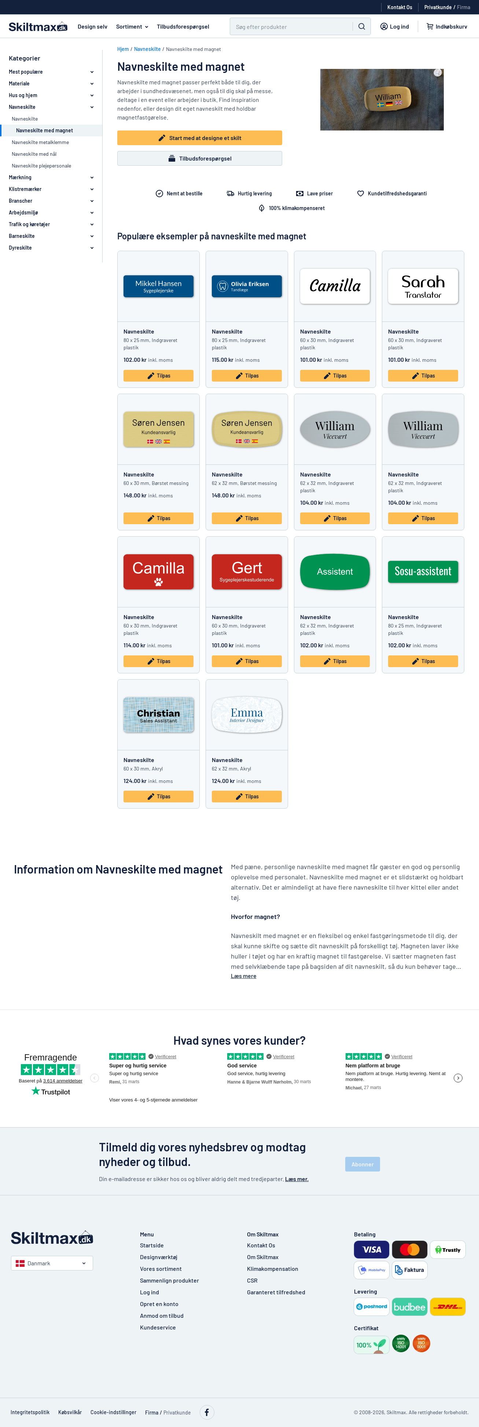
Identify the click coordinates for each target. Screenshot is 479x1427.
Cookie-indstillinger (113, 1412)
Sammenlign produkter (169, 1280)
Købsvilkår (70, 1412)
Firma (463, 7)
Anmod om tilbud (162, 1315)
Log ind (149, 1291)
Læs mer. (297, 1178)
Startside (152, 1245)
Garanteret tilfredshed (276, 1291)
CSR (252, 1280)
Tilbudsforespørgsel (183, 26)
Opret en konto (159, 1303)
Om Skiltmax (263, 1256)
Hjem (123, 49)
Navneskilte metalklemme (40, 142)
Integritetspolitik (30, 1412)
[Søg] (287, 26)
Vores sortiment (161, 1268)
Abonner (362, 1164)
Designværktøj (158, 1256)
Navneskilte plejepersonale (41, 165)
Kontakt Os (261, 1245)
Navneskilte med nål (34, 154)
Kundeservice (158, 1327)
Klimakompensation (272, 1268)
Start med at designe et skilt (200, 137)
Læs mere (244, 975)
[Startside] (68, 1237)
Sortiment (133, 26)
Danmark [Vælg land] (33, 1262)
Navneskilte (25, 118)
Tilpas (158, 375)
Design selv (92, 26)
